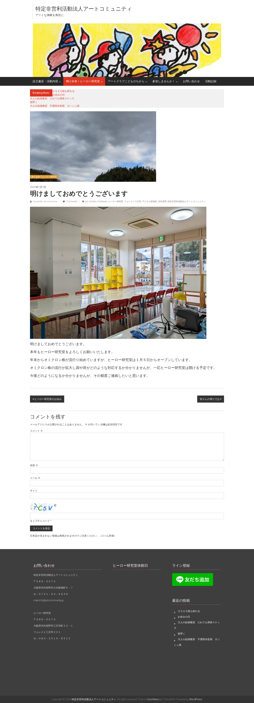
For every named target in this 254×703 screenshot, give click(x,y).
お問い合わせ (191, 81)
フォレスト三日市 (132, 201)
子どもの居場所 (149, 201)
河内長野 (162, 201)
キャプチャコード (40, 521)
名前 (34, 465)
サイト (33, 490)
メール (35, 478)
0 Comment (70, 201)
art (86, 201)
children (92, 201)
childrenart (102, 201)
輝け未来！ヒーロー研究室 (83, 81)
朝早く (33, 102)
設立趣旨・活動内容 (45, 81)
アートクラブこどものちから (126, 81)
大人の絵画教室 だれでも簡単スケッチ (52, 98)
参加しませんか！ (163, 81)
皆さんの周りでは (210, 399)
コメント (36, 430)
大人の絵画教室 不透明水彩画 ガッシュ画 (54, 105)
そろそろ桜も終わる (63, 91)
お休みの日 (58, 94)
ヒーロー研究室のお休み (48, 399)
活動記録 (210, 81)
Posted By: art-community (45, 201)
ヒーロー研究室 (115, 201)
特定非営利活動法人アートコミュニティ (83, 9)
